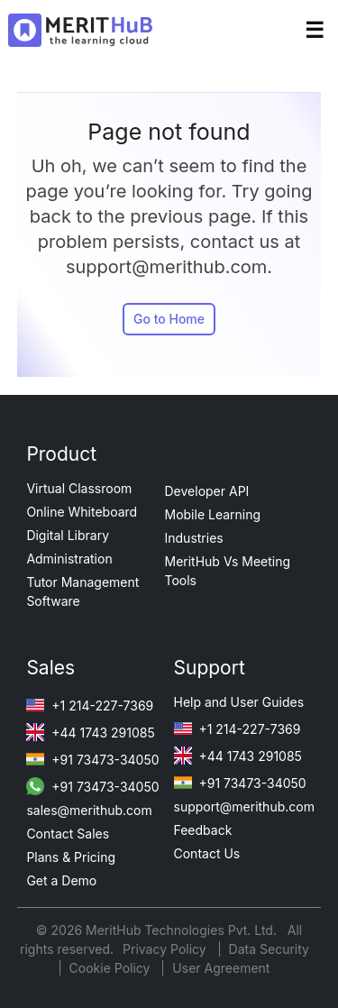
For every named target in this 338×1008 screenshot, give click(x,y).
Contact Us (207, 853)
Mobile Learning (213, 514)
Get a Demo (61, 880)
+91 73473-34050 (92, 759)
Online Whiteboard (81, 511)
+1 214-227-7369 (89, 705)
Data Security (269, 949)
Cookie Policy (110, 968)
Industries (194, 537)
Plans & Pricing (70, 857)
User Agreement (220, 968)
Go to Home (169, 318)
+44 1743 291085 (90, 732)
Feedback (203, 830)
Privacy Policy (166, 949)
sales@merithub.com (88, 810)
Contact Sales (67, 833)
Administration (69, 558)
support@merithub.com (244, 806)
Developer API (207, 491)
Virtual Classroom (79, 488)
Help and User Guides (239, 702)
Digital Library (67, 535)
